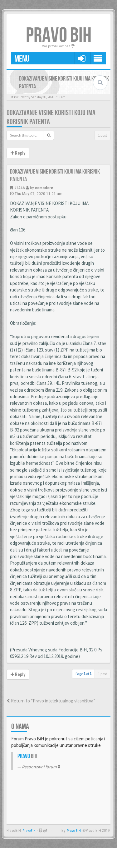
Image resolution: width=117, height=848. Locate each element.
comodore (44, 187)
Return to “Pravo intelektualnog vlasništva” (51, 701)
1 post (102, 135)
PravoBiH (29, 831)
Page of (84, 673)
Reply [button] (18, 153)
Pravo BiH (74, 831)
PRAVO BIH (58, 35)
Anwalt (54, 831)
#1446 (19, 187)
